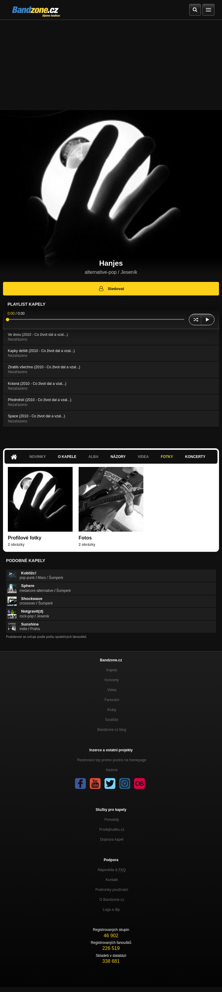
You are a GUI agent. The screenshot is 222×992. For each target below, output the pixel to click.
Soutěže (111, 720)
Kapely (111, 670)
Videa (143, 457)
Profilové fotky (24, 537)
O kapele (67, 457)
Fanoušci (112, 700)
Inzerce (111, 770)
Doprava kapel (111, 839)
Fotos (85, 537)
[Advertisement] (111, 65)
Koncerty (195, 457)
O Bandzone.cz (111, 900)
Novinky (37, 457)
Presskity (112, 819)
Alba (93, 457)
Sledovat (111, 288)
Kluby (111, 710)
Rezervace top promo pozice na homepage (111, 760)
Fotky (167, 457)
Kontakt (112, 880)
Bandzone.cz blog (111, 730)
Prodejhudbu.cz (111, 829)
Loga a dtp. (112, 909)
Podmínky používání (111, 890)
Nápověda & (112, 870)
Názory (118, 457)
